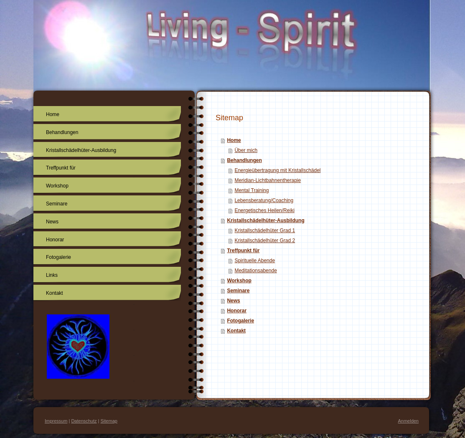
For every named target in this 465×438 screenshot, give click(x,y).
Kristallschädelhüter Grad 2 (264, 240)
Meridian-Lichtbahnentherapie (267, 180)
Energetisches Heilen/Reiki (264, 210)
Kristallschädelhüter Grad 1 (264, 230)
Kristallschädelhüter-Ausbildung (265, 220)
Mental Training (251, 190)
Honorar (236, 311)
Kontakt (236, 331)
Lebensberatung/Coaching (263, 200)
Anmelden (408, 420)
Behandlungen (244, 160)
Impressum (56, 420)
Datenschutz (84, 420)
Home (234, 140)
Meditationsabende (255, 270)
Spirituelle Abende (254, 260)
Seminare (238, 291)
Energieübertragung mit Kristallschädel (277, 170)
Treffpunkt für (243, 250)
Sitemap (109, 420)
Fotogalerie (240, 321)
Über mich (245, 150)
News (233, 301)
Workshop (239, 281)
